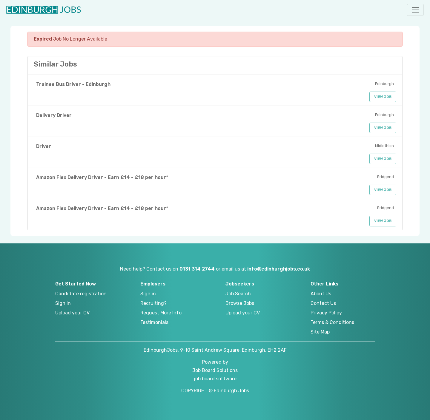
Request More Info (161, 313)
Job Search (238, 294)
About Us (321, 294)
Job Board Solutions (215, 370)
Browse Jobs (239, 303)
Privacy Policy (326, 313)
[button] (415, 10)
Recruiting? (153, 303)
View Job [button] (383, 97)
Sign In (63, 303)
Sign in (148, 294)
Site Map (320, 332)
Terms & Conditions (332, 322)
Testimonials (154, 322)
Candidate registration (81, 294)
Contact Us (323, 303)
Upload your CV (72, 313)
